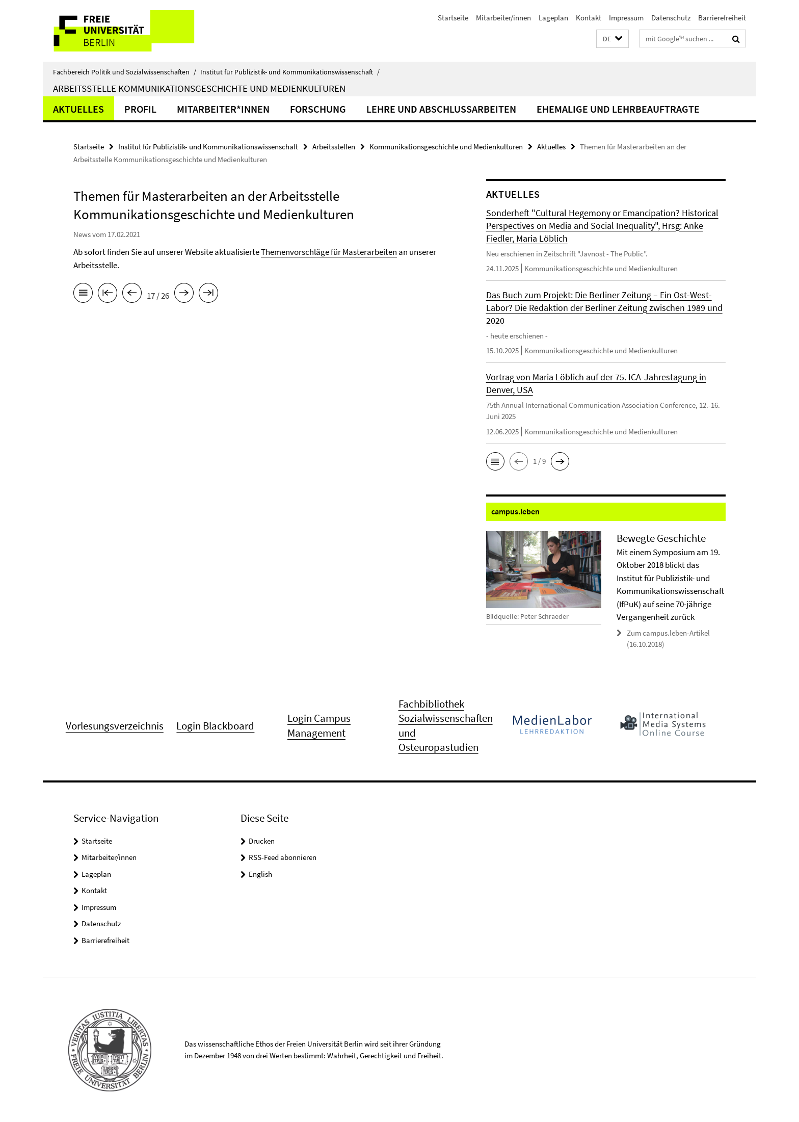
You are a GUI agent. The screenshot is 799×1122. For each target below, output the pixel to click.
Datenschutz (670, 17)
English (260, 874)
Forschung (318, 108)
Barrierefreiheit (722, 17)
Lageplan (553, 17)
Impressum (626, 17)
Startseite (453, 17)
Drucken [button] (262, 841)
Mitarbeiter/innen (503, 17)
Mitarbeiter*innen (223, 108)
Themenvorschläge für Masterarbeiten (329, 251)
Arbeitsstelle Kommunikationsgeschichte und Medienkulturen (199, 88)
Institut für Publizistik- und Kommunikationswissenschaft (290, 71)
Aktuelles (78, 108)
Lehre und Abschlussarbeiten (441, 108)
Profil (140, 108)
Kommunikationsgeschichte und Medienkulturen (446, 146)
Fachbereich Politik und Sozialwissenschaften (124, 71)
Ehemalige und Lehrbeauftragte (618, 108)
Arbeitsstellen (333, 146)
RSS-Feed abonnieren (282, 857)
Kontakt (588, 17)
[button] (612, 39)
